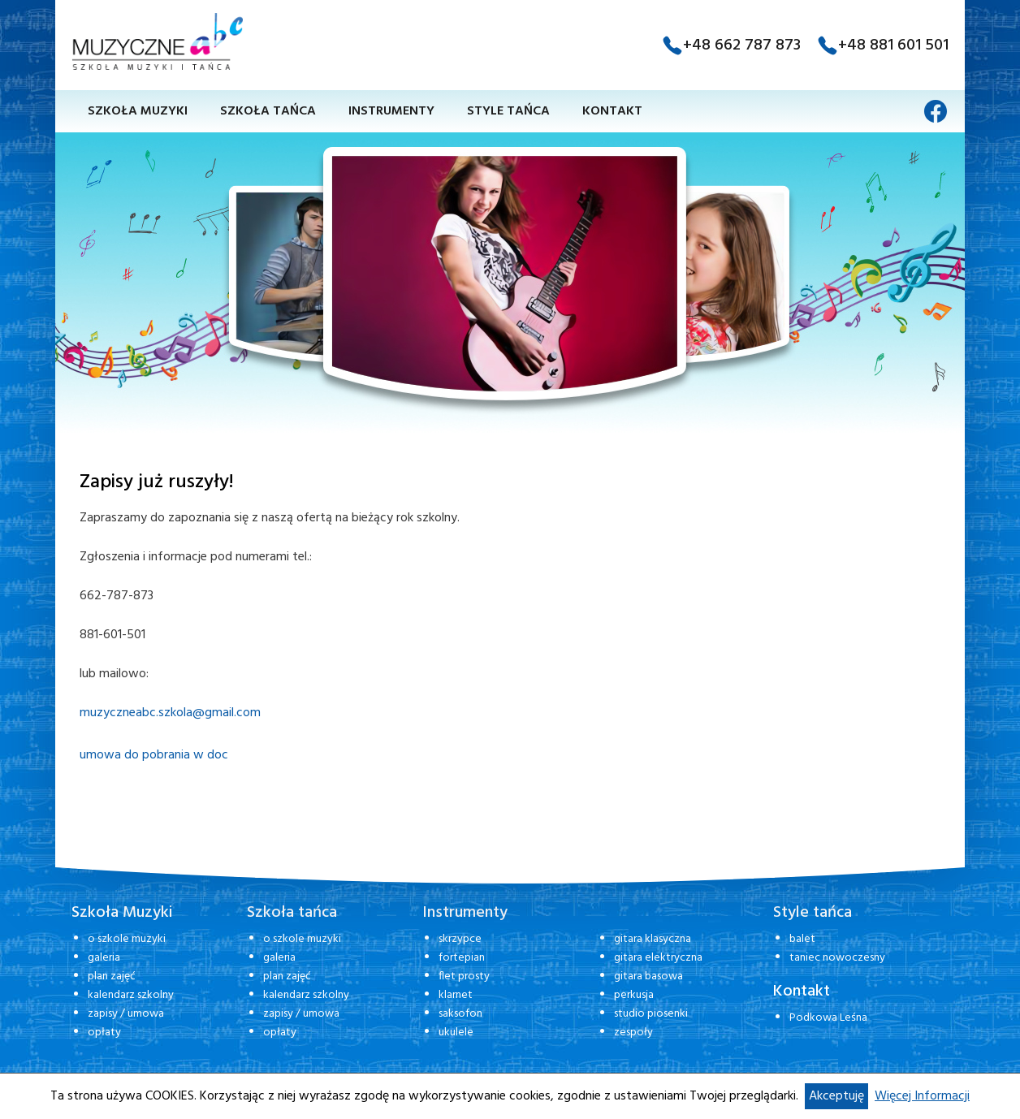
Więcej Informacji (922, 1096)
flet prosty (464, 976)
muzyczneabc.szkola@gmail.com (170, 713)
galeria (104, 957)
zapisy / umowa (126, 1014)
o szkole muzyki (127, 939)
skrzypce (460, 939)
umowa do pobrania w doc (154, 755)
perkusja (634, 995)
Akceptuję (836, 1096)
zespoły (633, 1032)
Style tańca (508, 111)
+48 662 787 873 (742, 45)
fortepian (462, 957)
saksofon (460, 1014)
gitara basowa (648, 976)
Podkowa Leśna (828, 1018)
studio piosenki (651, 1014)
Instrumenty (391, 111)
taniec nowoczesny (837, 957)
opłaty (104, 1032)
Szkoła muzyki (138, 111)
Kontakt (612, 111)
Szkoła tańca (268, 111)
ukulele (456, 1032)
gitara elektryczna (658, 957)
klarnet (456, 995)
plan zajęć (112, 976)
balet (802, 939)
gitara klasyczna (652, 939)
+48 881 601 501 (893, 45)
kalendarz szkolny (131, 995)
